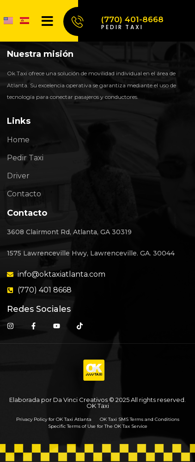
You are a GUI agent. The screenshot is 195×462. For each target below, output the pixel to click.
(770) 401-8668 (132, 19)
